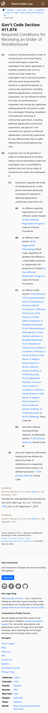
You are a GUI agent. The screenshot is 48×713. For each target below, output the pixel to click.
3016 (34, 518)
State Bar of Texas (14, 598)
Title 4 (31, 10)
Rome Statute (20, 706)
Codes (16, 677)
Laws (16, 693)
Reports (5, 663)
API (3, 655)
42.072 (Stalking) (30, 416)
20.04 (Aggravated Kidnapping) (29, 245)
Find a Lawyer (8, 643)
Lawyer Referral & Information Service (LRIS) (23, 607)
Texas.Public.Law (22, 3)
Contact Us (7, 659)
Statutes (10, 10)
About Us (6, 651)
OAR (16, 697)
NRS (16, 689)
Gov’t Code (21, 10)
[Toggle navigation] (42, 3)
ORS (21, 697)
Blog (4, 647)
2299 (34, 491)
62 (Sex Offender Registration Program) (34, 272)
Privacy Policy (8, 672)
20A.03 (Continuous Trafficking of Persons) (34, 309)
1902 (4, 506)
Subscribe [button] (8, 577)
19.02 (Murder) (37, 293)
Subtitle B (40, 10)
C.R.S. (16, 681)
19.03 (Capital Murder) (33, 297)
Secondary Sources (11, 667)
